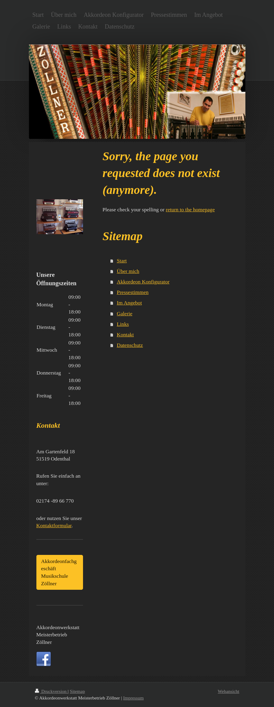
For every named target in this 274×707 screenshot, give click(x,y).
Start (122, 261)
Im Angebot (129, 303)
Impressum (133, 697)
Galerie (124, 314)
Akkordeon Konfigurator (143, 282)
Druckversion (51, 691)
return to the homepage (190, 210)
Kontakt (125, 335)
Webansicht (228, 691)
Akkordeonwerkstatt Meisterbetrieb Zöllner (58, 634)
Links (123, 324)
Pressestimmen (133, 292)
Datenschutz (130, 345)
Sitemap (77, 691)
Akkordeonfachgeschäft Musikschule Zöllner (59, 572)
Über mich (128, 271)
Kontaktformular (54, 525)
